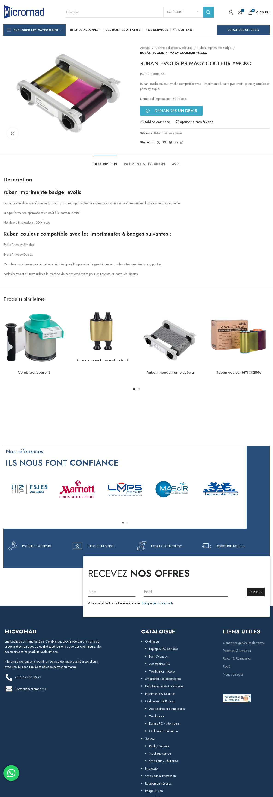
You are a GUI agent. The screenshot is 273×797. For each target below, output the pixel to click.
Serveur (150, 738)
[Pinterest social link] (170, 142)
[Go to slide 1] (134, 389)
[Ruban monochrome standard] (102, 331)
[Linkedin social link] (176, 142)
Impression (152, 768)
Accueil (145, 47)
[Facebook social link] (153, 142)
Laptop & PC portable (163, 648)
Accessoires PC (159, 663)
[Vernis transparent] (34, 337)
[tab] (105, 162)
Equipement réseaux (158, 783)
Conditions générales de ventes (243, 642)
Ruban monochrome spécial (171, 372)
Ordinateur (152, 641)
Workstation (157, 716)
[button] (123, 523)
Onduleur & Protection (160, 775)
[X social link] (158, 142)
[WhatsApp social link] (182, 142)
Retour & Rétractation (237, 658)
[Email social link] (164, 142)
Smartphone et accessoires (163, 678)
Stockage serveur (160, 753)
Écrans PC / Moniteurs (164, 723)
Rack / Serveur (159, 746)
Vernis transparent (34, 372)
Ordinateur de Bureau (160, 701)
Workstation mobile (162, 671)
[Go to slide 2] (139, 389)
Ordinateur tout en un (163, 731)
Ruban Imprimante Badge (214, 47)
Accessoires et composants (167, 708)
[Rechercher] (140, 12)
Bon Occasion (158, 656)
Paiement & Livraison (237, 650)
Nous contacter (233, 674)
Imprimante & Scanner (160, 693)
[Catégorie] (183, 12)
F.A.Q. (227, 666)
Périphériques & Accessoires (164, 686)
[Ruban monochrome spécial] (170, 337)
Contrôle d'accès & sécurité (173, 47)
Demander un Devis (243, 30)
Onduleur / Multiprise (163, 760)
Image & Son (154, 790)
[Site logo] (24, 11)
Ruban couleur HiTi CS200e (238, 372)
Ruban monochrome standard (102, 360)
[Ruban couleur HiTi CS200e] (239, 337)
